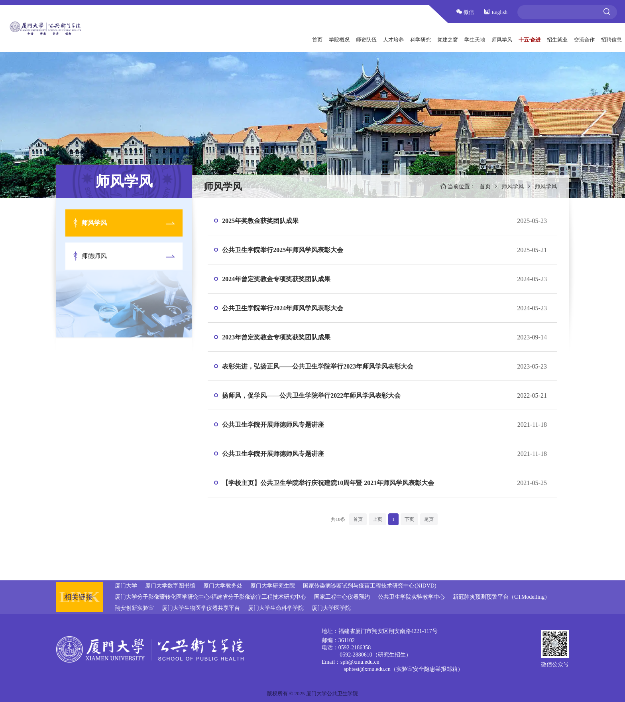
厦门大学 (126, 586)
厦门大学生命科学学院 (276, 608)
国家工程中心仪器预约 (342, 597)
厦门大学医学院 (331, 608)
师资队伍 (366, 40)
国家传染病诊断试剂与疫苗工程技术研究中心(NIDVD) (369, 586)
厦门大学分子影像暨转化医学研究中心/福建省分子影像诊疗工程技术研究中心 (210, 597)
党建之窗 (447, 40)
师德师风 (94, 255)
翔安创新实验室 (134, 608)
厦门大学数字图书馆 (170, 586)
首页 (317, 40)
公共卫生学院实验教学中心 (411, 597)
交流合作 (584, 40)
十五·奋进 (529, 40)
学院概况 (339, 40)
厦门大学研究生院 (272, 586)
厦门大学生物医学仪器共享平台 (201, 608)
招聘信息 (611, 40)
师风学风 (501, 40)
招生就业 (557, 40)
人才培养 (393, 40)
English (495, 11)
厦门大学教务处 (222, 586)
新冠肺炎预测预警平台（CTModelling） (501, 597)
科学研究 (420, 40)
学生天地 (474, 40)
